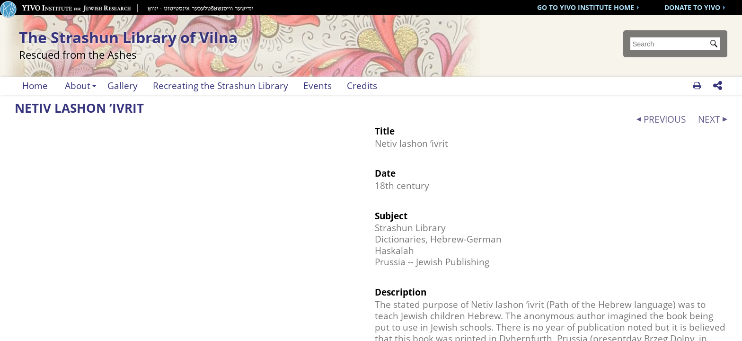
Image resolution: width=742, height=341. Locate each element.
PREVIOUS (665, 119)
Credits (362, 85)
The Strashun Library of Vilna (186, 43)
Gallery (122, 85)
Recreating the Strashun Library (220, 85)
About (77, 85)
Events (317, 85)
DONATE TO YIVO (692, 7)
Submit (715, 44)
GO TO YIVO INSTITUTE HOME (585, 7)
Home (35, 85)
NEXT (709, 119)
